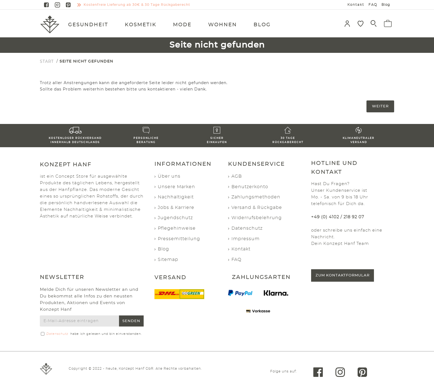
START (47, 61)
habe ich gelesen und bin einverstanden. (91, 334)
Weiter (380, 106)
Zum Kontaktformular (343, 275)
